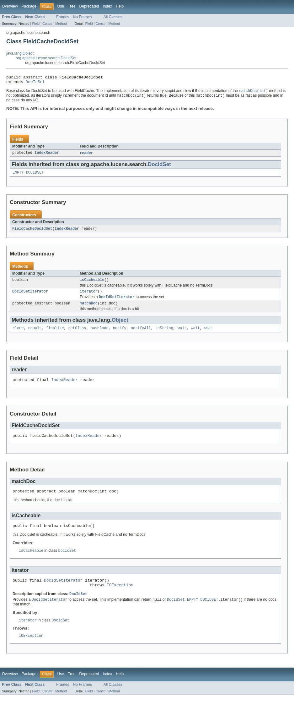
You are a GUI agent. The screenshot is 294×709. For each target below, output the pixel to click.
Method (61, 23)
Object (120, 326)
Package (29, 6)
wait (182, 334)
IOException (120, 597)
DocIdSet (35, 83)
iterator (89, 296)
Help (120, 6)
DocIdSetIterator (30, 296)
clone (18, 334)
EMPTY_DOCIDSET (28, 175)
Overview (10, 6)
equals (35, 334)
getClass (77, 334)
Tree (72, 6)
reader (86, 155)
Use (60, 6)
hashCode (100, 334)
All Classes (113, 17)
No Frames (82, 17)
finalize (55, 334)
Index (107, 6)
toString (164, 334)
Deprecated (89, 6)
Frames (62, 17)
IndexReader (47, 155)
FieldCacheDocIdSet (32, 232)
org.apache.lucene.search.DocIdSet (46, 58)
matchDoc (89, 309)
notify (119, 334)
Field (36, 23)
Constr (47, 23)
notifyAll (141, 334)
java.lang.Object (20, 53)
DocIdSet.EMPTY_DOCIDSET (192, 612)
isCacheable (92, 284)
